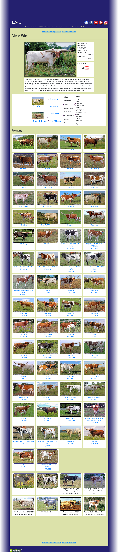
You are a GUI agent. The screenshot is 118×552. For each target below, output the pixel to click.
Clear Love (70, 169)
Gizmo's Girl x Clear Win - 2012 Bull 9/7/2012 (94, 269)
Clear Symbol (47, 244)
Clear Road (94, 225)
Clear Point (94, 150)
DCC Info (42, 27)
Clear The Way (94, 169)
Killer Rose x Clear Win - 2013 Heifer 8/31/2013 (70, 246)
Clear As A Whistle (47, 225)
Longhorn (50, 27)
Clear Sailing (71, 187)
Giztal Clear (94, 187)
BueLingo (59, 27)
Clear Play (23, 244)
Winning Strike (47, 206)
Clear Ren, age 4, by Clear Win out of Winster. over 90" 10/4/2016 (94, 420)
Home (27, 27)
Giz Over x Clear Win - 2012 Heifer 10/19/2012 (71, 269)
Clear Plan (70, 206)
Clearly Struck (23, 206)
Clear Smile (70, 150)
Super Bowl (54, 114)
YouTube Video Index (69, 32)
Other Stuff (80, 27)
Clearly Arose (70, 225)
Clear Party (94, 206)
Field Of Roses (55, 121)
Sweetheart (47, 150)
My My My (54, 106)
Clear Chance (47, 187)
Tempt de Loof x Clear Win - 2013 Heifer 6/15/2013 (94, 246)
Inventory (33, 27)
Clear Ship (23, 225)
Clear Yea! (23, 169)
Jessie (24, 187)
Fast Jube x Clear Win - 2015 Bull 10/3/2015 (47, 444)
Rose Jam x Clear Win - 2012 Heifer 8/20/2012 (23, 292)
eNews (74, 27)
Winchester (54, 99)
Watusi (67, 27)
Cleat (23, 150)
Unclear (47, 169)
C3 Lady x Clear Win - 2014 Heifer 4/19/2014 (47, 467)
